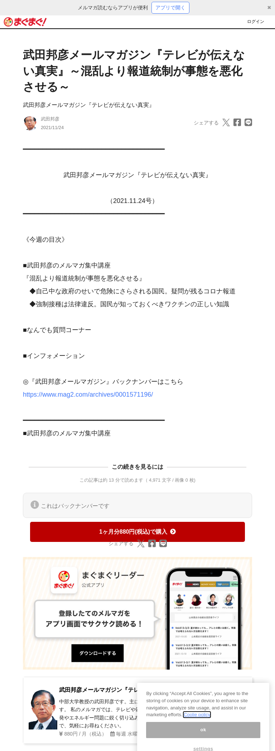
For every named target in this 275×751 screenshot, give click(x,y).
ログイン (255, 21)
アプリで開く (170, 7)
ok (203, 735)
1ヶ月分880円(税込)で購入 (137, 532)
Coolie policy (197, 720)
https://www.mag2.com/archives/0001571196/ (88, 394)
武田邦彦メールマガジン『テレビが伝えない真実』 (89, 105)
